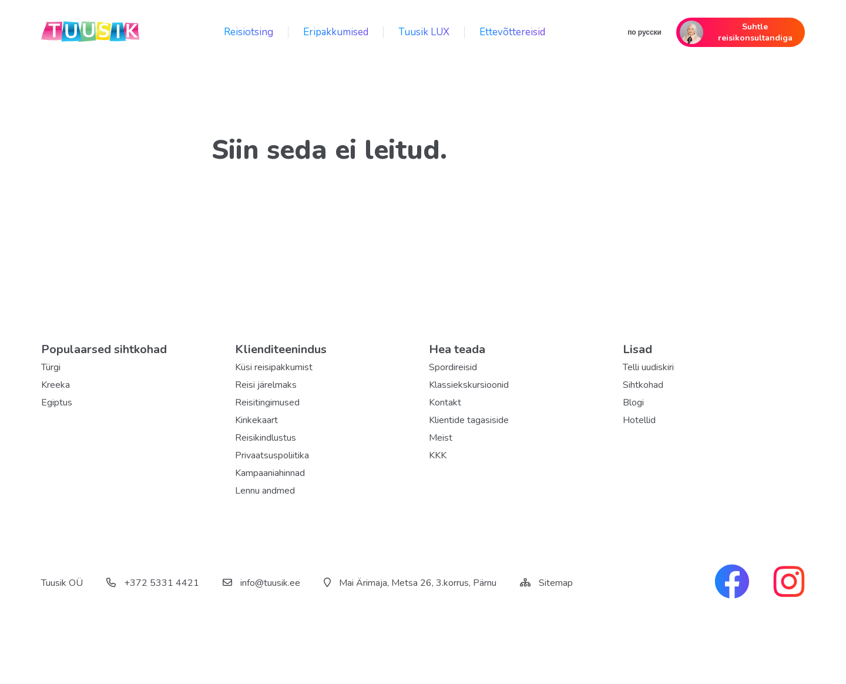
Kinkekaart (256, 420)
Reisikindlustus (265, 438)
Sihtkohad (643, 385)
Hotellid (639, 420)
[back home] (91, 32)
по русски (644, 32)
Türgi (51, 367)
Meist (440, 438)
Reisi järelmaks (266, 385)
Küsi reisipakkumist (274, 367)
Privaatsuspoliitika (272, 455)
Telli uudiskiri (648, 367)
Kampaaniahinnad (270, 473)
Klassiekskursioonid (469, 385)
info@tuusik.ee (261, 583)
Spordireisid (453, 367)
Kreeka (55, 385)
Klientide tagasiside (469, 420)
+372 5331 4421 (152, 583)
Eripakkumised (335, 32)
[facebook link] (732, 583)
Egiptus (56, 402)
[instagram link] (789, 583)
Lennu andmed (265, 491)
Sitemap (556, 583)
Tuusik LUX (423, 32)
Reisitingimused (267, 402)
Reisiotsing (248, 32)
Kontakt (445, 402)
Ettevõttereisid (512, 32)
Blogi (633, 402)
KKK (437, 455)
